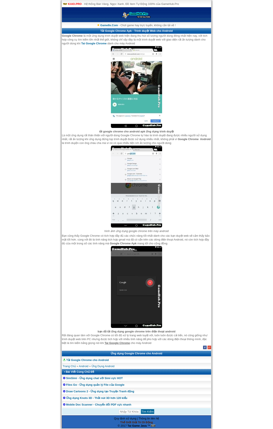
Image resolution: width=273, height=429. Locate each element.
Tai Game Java (137, 425)
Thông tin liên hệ (149, 418)
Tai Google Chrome (94, 43)
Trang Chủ (69, 366)
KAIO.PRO (75, 4)
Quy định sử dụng (125, 418)
